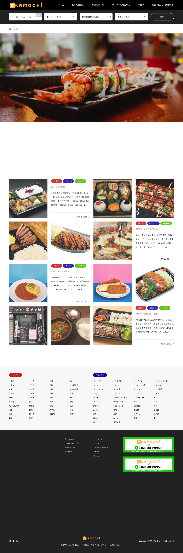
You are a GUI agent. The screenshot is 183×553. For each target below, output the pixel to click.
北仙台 (11, 393)
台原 (51, 393)
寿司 (115, 410)
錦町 (10, 418)
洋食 (95, 414)
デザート (116, 393)
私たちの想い (78, 5)
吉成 (71, 393)
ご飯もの (157, 385)
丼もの (95, 406)
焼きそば (137, 414)
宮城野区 (12, 402)
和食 (155, 406)
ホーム (61, 5)
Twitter (10, 541)
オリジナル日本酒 (161, 381)
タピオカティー (140, 389)
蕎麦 (135, 418)
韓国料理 (116, 422)
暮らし (96, 456)
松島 (51, 406)
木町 (51, 402)
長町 (31, 418)
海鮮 (115, 414)
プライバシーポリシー (99, 545)
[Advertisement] (91, 149)
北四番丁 (32, 393)
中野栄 (11, 385)
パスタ (156, 393)
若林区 (72, 414)
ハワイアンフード (120, 398)
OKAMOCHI (153, 541)
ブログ (141, 5)
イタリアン (97, 381)
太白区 (72, 398)
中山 (71, 381)
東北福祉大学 (14, 406)
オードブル (138, 381)
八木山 (31, 389)
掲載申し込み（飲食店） (163, 5)
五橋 (51, 385)
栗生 (10, 410)
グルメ (96, 443)
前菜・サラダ (118, 406)
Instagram (17, 541)
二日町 (31, 385)
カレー (116, 385)
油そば (156, 410)
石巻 (71, 410)
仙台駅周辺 (74, 385)
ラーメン (137, 402)
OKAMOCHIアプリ (72, 443)
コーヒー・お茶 (140, 385)
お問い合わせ (70, 447)
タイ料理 (116, 389)
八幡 (10, 389)
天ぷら (95, 410)
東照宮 (31, 406)
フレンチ (96, 402)
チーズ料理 (158, 389)
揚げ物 (136, 410)
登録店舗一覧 (98, 5)
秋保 (10, 414)
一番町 (11, 381)
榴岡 (31, 410)
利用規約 (68, 452)
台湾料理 (137, 406)
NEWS (96, 452)
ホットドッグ (118, 402)
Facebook (14, 541)
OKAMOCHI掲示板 (101, 447)
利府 (51, 389)
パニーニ (96, 398)
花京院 (52, 414)
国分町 (11, 398)
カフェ (95, 385)
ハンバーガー (139, 398)
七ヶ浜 (31, 381)
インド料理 (117, 381)
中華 (155, 402)
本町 (71, 402)
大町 (51, 398)
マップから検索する (121, 5)
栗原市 (72, 406)
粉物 (95, 418)
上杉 (51, 381)
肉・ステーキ (118, 418)
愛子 (31, 402)
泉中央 (52, 410)
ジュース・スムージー (101, 389)
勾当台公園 (74, 389)
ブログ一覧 (98, 439)
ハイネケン (138, 393)
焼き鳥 (156, 414)
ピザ (155, 398)
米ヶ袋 (31, 414)
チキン (95, 393)
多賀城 (31, 398)
